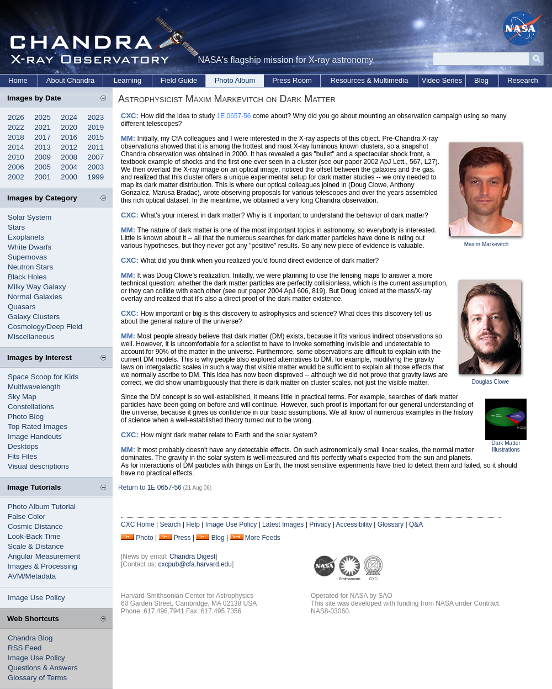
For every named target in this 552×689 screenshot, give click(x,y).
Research (522, 80)
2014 (16, 147)
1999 (96, 177)
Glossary (391, 524)
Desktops (23, 446)
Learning (128, 80)
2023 (96, 117)
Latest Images (283, 524)
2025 (42, 117)
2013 (42, 147)
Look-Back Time (34, 536)
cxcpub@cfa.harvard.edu (195, 564)
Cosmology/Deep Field (45, 326)
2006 (16, 167)
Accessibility (354, 524)
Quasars (21, 307)
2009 (42, 157)
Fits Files (22, 456)
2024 (69, 117)
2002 (16, 177)
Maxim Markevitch (486, 244)
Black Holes (27, 277)
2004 (69, 167)
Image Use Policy (36, 597)
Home (18, 80)
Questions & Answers (43, 668)
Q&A (416, 524)
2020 (69, 127)
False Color (26, 516)
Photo (144, 538)
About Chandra (70, 80)
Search (170, 524)
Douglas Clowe (490, 382)
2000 (69, 177)
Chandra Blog (30, 638)
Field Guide (179, 80)
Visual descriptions (38, 466)
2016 (69, 137)
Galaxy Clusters (34, 316)
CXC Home (138, 524)
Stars (16, 227)
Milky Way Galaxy (37, 287)
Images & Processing (42, 566)
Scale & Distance (36, 546)
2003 (96, 167)
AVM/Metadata (32, 576)
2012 (69, 147)
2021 (42, 127)
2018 (16, 137)
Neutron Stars (30, 267)
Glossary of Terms (37, 678)
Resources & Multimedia (369, 80)
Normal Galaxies (35, 297)
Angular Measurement (44, 556)
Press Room (292, 80)
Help (193, 524)
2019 (96, 127)
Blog (481, 80)
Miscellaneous (31, 336)
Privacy (320, 524)
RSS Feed (25, 648)
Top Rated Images (37, 426)
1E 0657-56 (233, 116)
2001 (42, 177)
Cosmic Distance (35, 526)
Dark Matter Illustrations (505, 446)
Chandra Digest (192, 556)
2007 (96, 157)
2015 (96, 137)
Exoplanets (26, 237)
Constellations (31, 406)
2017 (42, 137)
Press (182, 538)
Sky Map (22, 397)
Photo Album (235, 80)
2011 (96, 147)
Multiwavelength (34, 387)
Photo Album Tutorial (42, 506)
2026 (16, 117)
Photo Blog (26, 416)
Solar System (29, 217)
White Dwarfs (29, 247)
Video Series (442, 80)
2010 (16, 157)
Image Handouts (35, 436)
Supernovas (27, 257)
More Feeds (262, 538)
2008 (69, 157)
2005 (42, 167)
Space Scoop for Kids (43, 377)
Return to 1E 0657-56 (150, 487)
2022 (16, 127)
